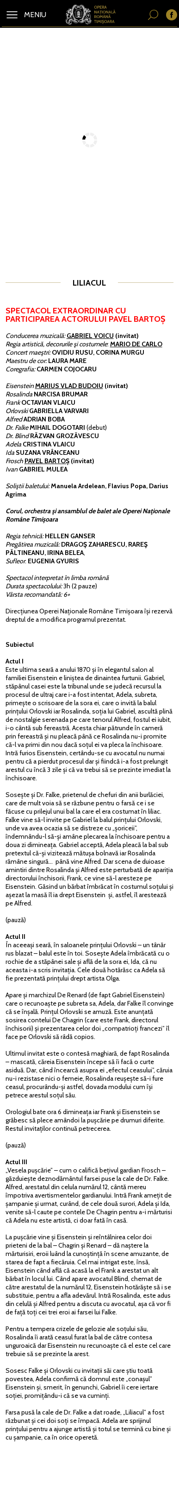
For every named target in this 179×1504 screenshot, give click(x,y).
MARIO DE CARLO (136, 344)
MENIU (34, 14)
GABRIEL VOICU (90, 335)
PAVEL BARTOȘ (47, 461)
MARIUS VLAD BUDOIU (69, 386)
